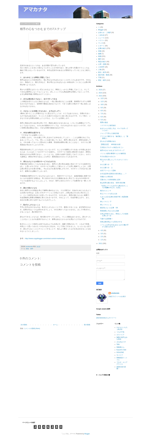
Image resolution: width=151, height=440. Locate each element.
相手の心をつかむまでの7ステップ (112, 150)
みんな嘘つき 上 (106, 167)
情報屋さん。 (121, 347)
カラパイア (120, 335)
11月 (102, 101)
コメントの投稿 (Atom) (32, 328)
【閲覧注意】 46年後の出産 (110, 144)
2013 (101, 96)
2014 (101, 93)
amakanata (115, 293)
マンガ (100, 43)
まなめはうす (121, 342)
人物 (99, 69)
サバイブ (119, 355)
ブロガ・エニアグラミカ (121, 363)
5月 (102, 120)
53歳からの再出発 (106, 177)
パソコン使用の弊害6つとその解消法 (113, 153)
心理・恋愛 (102, 64)
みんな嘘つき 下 (106, 164)
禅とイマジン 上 (105, 205)
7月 (102, 114)
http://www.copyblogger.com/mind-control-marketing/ (45, 238)
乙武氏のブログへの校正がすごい (111, 147)
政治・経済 (102, 72)
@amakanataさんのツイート (106, 318)
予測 (99, 77)
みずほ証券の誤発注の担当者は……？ (113, 174)
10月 (102, 104)
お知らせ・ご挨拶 (104, 32)
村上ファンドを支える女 (108, 194)
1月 (102, 240)
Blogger (101, 30)
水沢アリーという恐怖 (108, 170)
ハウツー (101, 40)
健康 (99, 54)
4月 (102, 230)
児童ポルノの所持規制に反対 (110, 180)
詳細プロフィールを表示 (117, 296)
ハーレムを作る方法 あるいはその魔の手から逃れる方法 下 (114, 226)
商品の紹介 (102, 62)
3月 (102, 233)
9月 (102, 108)
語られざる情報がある (108, 141)
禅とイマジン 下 (105, 202)
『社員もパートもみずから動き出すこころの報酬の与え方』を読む (114, 186)
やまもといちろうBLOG (121, 328)
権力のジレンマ (105, 191)
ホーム (55, 325)
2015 (101, 90)
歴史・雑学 (29, 248)
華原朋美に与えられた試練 (109, 211)
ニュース (101, 38)
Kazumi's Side (121, 350)
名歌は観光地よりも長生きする (111, 222)
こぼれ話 (101, 35)
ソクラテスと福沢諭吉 (108, 125)
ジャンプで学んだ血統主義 (109, 133)
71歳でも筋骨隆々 (106, 219)
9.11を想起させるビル (108, 156)
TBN (118, 344)
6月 (102, 117)
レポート (101, 46)
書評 (99, 59)
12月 (102, 98)
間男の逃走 (104, 122)
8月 (102, 111)
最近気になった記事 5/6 (109, 208)
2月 (102, 236)
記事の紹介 (102, 48)
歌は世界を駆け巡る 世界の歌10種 (112, 183)
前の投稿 (87, 325)
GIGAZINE (120, 352)
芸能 (99, 51)
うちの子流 (120, 332)
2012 (101, 243)
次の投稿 (24, 325)
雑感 (99, 56)
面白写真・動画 (103, 75)
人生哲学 (101, 67)
